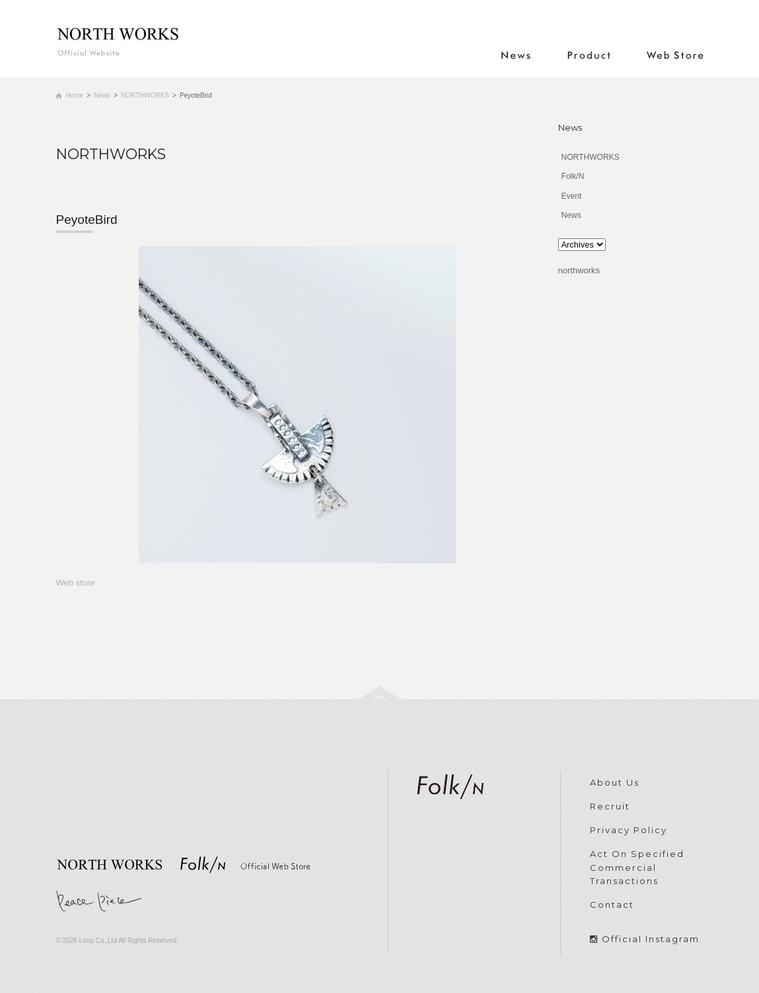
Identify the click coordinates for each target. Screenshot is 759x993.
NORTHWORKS (145, 95)
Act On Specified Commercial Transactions (637, 867)
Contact (612, 904)
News (102, 95)
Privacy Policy (628, 830)
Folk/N (573, 176)
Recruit (610, 806)
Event (571, 196)
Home (75, 95)
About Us (614, 782)
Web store (75, 583)
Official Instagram (651, 939)
